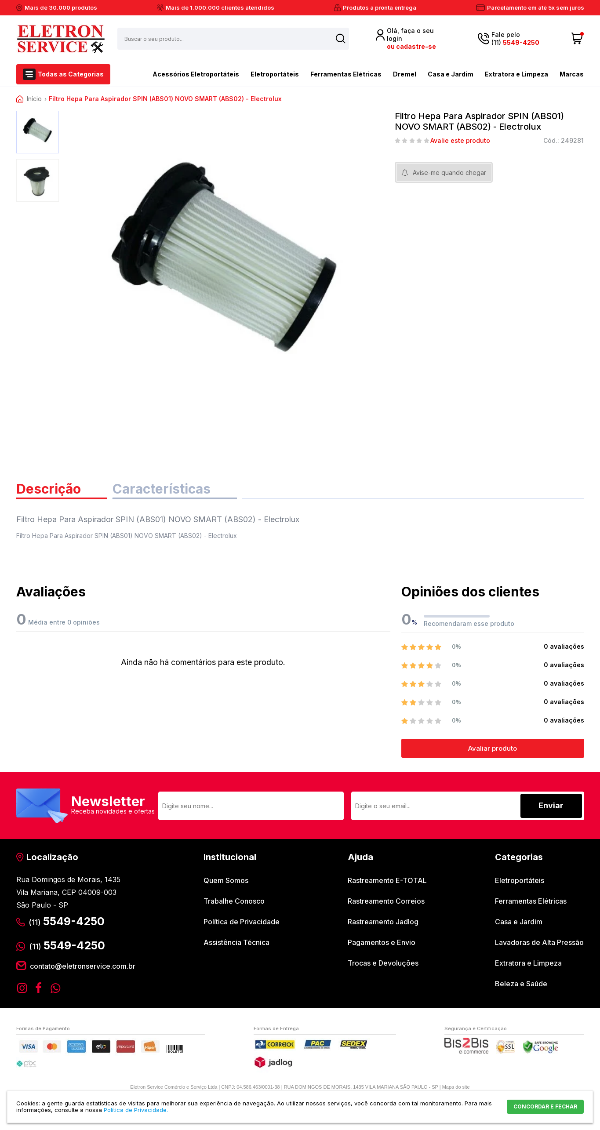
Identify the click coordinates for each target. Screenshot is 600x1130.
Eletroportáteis (275, 74)
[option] (37, 132)
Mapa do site (456, 1087)
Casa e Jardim (450, 74)
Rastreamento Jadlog (383, 921)
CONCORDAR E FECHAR (545, 1106)
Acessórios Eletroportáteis (180, 73)
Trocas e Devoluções (383, 963)
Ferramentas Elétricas (346, 74)
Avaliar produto (492, 748)
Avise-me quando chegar (449, 172)
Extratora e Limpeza (516, 74)
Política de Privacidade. (136, 1109)
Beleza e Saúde (521, 983)
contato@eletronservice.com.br (82, 966)
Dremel (404, 74)
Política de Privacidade (242, 921)
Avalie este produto (460, 140)
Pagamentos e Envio (381, 942)
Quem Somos (226, 880)
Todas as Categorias (71, 74)
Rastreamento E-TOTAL (387, 880)
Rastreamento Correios (386, 901)
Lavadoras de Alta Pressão (539, 942)
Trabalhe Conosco (234, 901)
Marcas (572, 74)
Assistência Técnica (236, 942)
